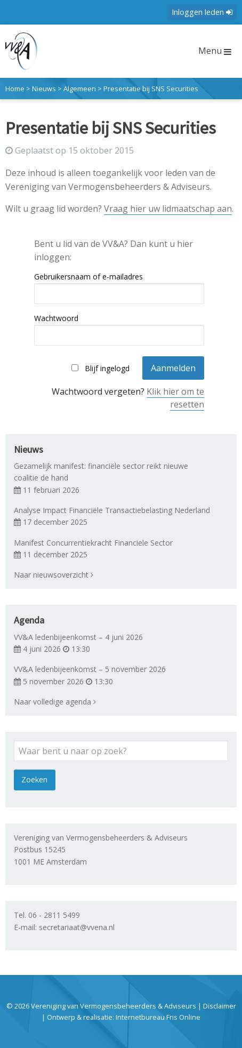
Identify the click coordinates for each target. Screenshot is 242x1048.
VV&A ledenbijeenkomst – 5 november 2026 (90, 669)
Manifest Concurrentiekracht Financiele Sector (93, 543)
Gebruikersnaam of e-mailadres (88, 276)
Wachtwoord (56, 318)
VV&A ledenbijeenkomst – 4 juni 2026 (78, 637)
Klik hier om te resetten (175, 398)
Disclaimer (219, 1006)
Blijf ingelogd (107, 368)
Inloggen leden (202, 12)
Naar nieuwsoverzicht (53, 575)
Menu (214, 51)
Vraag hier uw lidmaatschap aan (168, 208)
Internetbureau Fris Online (158, 1017)
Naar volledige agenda (55, 702)
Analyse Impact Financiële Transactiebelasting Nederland (112, 510)
